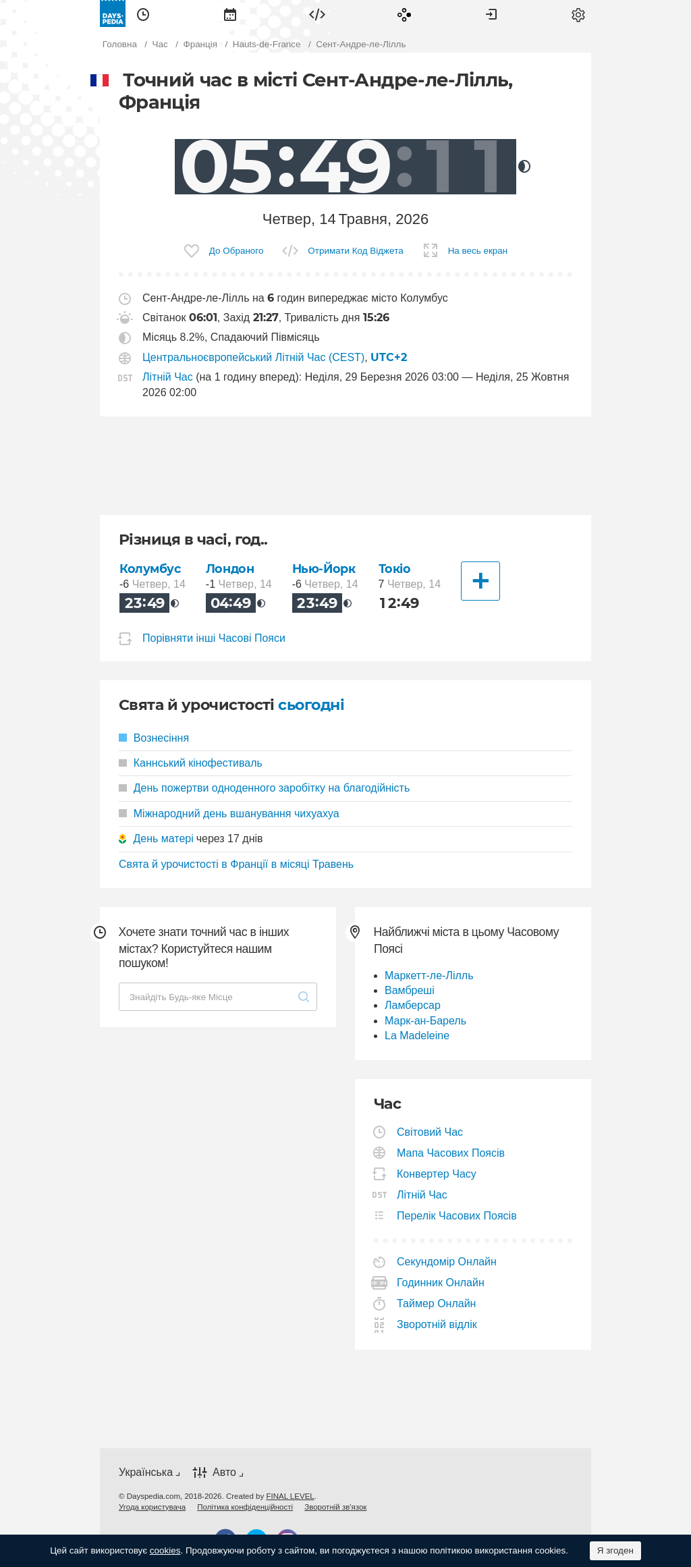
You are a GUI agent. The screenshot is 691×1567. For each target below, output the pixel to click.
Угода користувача (152, 1507)
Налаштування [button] (578, 13)
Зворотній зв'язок (335, 1507)
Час (143, 13)
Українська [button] (146, 1472)
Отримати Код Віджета (355, 251)
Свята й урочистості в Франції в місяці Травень (236, 864)
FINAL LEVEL (290, 1496)
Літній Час (167, 377)
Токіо (395, 568)
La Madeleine (417, 1035)
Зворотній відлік (437, 1324)
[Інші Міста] (480, 581)
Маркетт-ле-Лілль (429, 975)
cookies (165, 1550)
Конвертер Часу (436, 1174)
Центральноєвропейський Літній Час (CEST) (253, 357)
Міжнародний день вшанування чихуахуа (229, 813)
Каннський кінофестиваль (190, 763)
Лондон (230, 568)
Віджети (317, 13)
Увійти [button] (491, 13)
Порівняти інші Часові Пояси (213, 638)
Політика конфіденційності (245, 1507)
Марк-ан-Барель (425, 1020)
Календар (230, 13)
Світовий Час (430, 1132)
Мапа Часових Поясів (451, 1153)
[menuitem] (143, 13)
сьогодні (311, 705)
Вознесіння (154, 738)
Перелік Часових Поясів (457, 1215)
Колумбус (150, 568)
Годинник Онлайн (441, 1282)
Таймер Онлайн (436, 1303)
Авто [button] (224, 1472)
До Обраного (236, 251)
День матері (163, 838)
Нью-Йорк (324, 568)
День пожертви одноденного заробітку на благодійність (264, 788)
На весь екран (478, 251)
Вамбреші (410, 990)
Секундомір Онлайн (447, 1261)
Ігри (404, 13)
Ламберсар (413, 1005)
